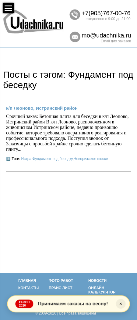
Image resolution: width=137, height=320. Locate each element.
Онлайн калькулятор (101, 290)
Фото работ (61, 281)
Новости (97, 281)
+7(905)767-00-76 (106, 13)
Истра (26, 159)
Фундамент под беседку (52, 159)
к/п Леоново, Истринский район (42, 108)
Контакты (28, 288)
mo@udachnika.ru (106, 35)
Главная (27, 281)
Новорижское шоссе (91, 159)
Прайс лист (60, 288)
